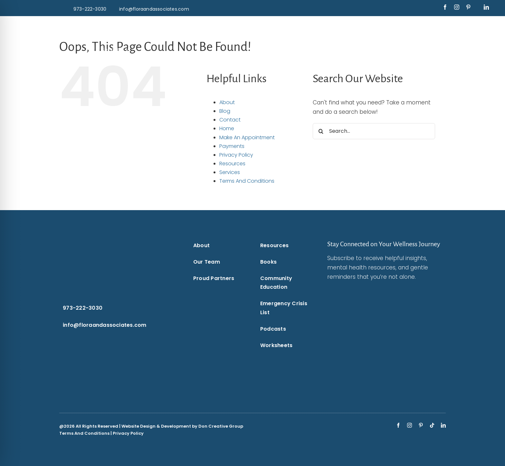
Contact (230, 119)
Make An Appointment (247, 137)
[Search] (321, 131)
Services (229, 172)
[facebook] (445, 7)
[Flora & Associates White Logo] (252, 25)
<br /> (378, 333)
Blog (224, 111)
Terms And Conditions (246, 181)
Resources (232, 163)
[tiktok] (432, 425)
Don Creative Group (220, 426)
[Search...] (374, 131)
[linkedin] (486, 7)
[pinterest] (468, 7)
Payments (231, 146)
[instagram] (456, 7)
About (227, 102)
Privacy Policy (236, 155)
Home (226, 128)
